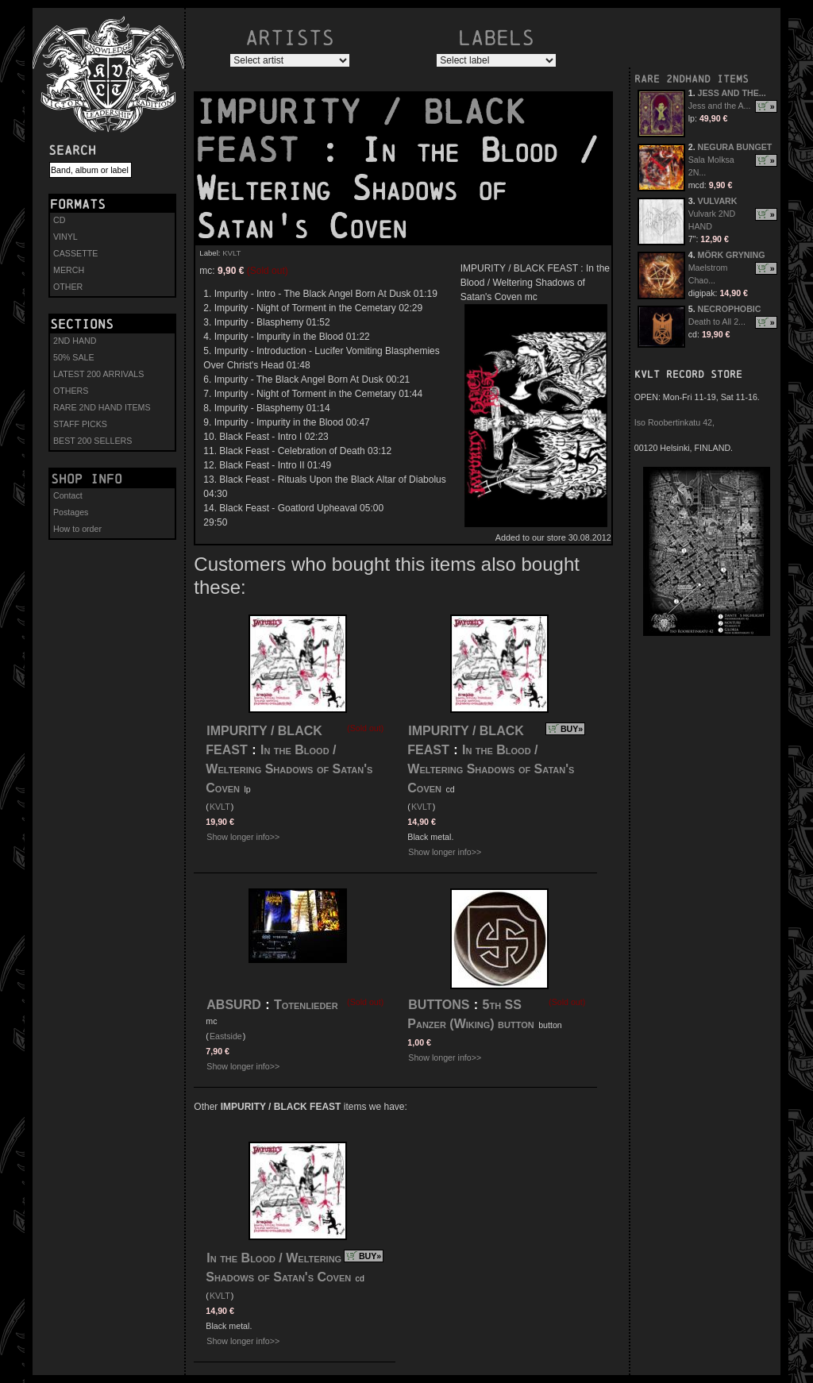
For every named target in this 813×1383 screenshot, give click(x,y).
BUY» (572, 729)
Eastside (226, 1036)
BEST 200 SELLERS (92, 440)
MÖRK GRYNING (731, 255)
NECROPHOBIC (729, 309)
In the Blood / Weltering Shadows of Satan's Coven (289, 769)
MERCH (68, 270)
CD (59, 220)
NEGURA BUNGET (735, 147)
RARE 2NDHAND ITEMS (691, 79)
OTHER (68, 286)
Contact (68, 495)
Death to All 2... (717, 321)
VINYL (65, 236)
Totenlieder (306, 1004)
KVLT (231, 252)
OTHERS (70, 390)
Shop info (86, 479)
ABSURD (233, 1004)
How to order (77, 529)
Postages (70, 512)
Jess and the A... (719, 105)
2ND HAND (74, 340)
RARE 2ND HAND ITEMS (102, 407)
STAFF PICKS (80, 424)
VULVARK (718, 201)
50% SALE (73, 357)
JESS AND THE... (732, 93)
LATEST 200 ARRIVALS (98, 374)
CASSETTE (75, 253)
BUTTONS (438, 1004)
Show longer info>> (242, 837)
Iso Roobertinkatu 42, (674, 422)
